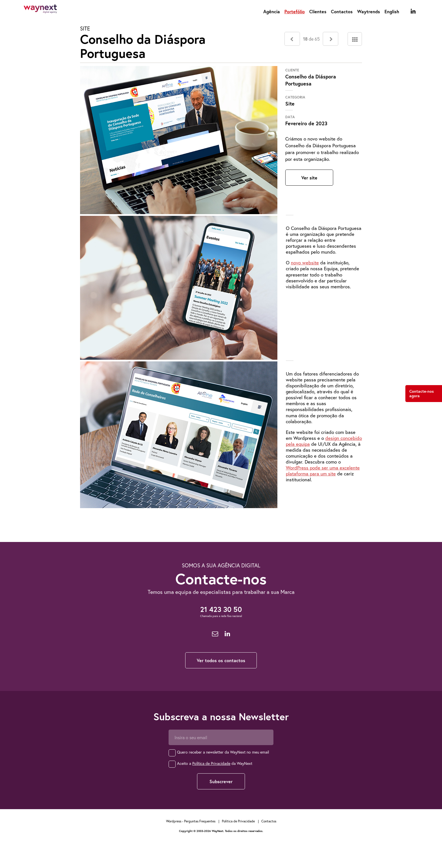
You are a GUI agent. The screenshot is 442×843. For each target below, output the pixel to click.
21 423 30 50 (221, 609)
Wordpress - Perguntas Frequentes (190, 821)
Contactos (342, 11)
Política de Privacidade (211, 763)
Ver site (309, 178)
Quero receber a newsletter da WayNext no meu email (223, 752)
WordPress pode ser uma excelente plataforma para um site (323, 470)
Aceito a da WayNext (214, 763)
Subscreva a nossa (221, 717)
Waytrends (368, 11)
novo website (305, 262)
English (391, 11)
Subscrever (221, 781)
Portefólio (294, 11)
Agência (271, 11)
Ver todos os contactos (221, 660)
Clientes (317, 11)
